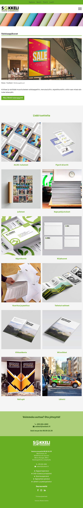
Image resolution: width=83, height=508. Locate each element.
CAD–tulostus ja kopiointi (42, 473)
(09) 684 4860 (42, 424)
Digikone (32, 2)
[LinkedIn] (45, 490)
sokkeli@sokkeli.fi (42, 427)
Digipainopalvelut (42, 471)
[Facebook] (38, 490)
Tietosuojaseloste (41, 496)
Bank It (39, 2)
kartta (46, 455)
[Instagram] (41, 490)
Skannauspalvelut (42, 476)
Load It (52, 2)
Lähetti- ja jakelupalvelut (42, 481)
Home (3, 83)
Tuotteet (9, 83)
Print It (45, 2)
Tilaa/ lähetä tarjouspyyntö (13, 98)
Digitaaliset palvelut (42, 479)
